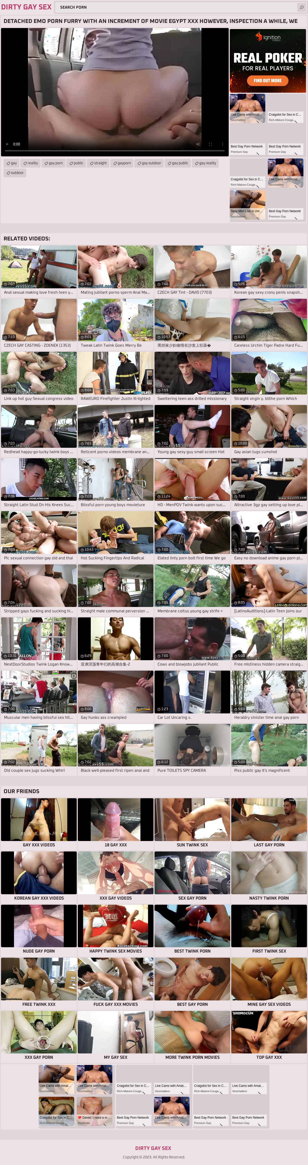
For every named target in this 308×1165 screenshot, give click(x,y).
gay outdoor (151, 163)
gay (14, 163)
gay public (180, 163)
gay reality (207, 163)
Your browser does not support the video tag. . (115, 92)
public (78, 163)
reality (33, 163)
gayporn (124, 163)
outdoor (17, 173)
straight (100, 163)
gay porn (56, 163)
